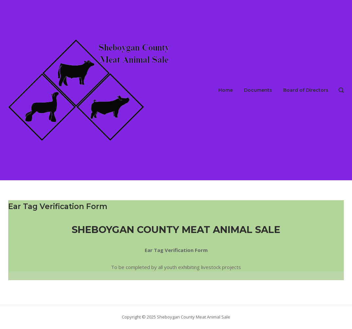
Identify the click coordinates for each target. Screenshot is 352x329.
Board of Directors (305, 90)
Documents (258, 90)
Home (225, 90)
